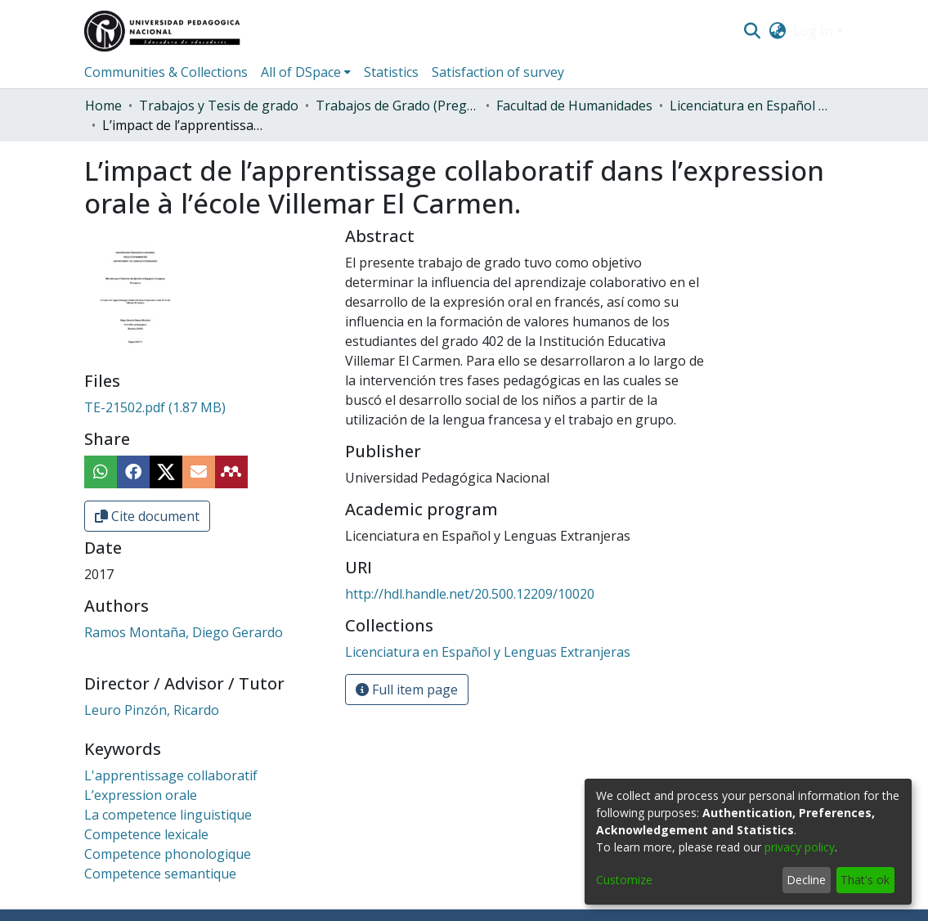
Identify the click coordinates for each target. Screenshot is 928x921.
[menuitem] (777, 31)
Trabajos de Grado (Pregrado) (397, 106)
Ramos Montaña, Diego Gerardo (183, 632)
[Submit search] (752, 31)
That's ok (865, 879)
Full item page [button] (407, 690)
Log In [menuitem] (812, 31)
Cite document (147, 516)
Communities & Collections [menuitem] (166, 72)
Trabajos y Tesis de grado (218, 106)
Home (103, 106)
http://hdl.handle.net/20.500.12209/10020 (469, 594)
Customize (624, 879)
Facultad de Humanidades (574, 106)
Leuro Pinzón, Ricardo (151, 710)
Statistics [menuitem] (391, 72)
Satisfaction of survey (498, 72)
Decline (806, 879)
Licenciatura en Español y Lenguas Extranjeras (751, 106)
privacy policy (799, 847)
